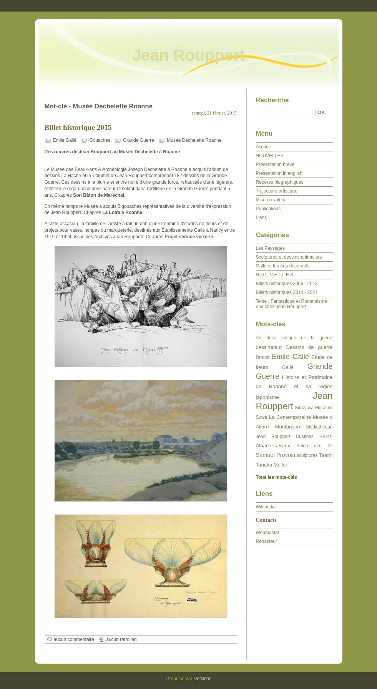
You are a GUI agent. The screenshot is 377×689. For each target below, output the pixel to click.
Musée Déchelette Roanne (194, 140)
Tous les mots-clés (276, 477)
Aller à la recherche (354, 5)
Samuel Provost (276, 455)
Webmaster (267, 532)
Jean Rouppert (188, 55)
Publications (268, 208)
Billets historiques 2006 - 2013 (287, 283)
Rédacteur (266, 541)
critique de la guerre (306, 337)
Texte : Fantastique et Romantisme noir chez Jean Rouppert (291, 304)
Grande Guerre (138, 140)
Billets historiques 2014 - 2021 (287, 292)
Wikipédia (266, 507)
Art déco (266, 337)
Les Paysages (270, 248)
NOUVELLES (270, 155)
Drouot (263, 357)
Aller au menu (316, 5)
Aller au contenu (282, 5)
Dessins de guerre (309, 347)
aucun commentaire (74, 639)
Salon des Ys (314, 445)
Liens (261, 217)
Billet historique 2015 (78, 127)
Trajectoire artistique (276, 191)
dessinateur (269, 347)
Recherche (272, 100)
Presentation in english (279, 173)
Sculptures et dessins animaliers (289, 257)
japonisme (267, 397)
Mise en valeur (271, 200)
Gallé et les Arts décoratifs (282, 266)
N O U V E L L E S (275, 274)
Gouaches (99, 140)
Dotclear (202, 678)
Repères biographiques (280, 182)
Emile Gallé (64, 140)
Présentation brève (275, 164)
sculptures (307, 455)
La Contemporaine (290, 417)
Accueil (263, 146)
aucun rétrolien (121, 639)
